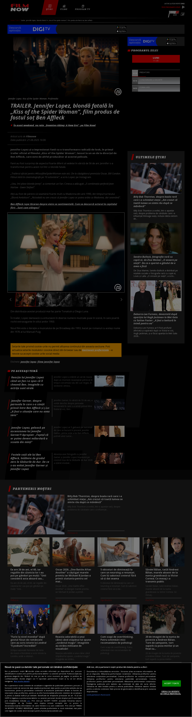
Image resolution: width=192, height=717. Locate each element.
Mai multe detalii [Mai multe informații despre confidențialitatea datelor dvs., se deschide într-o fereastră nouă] (22, 681)
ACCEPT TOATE (171, 683)
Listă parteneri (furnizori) (98, 695)
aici (28, 700)
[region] (96, 690)
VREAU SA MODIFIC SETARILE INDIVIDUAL (170, 692)
